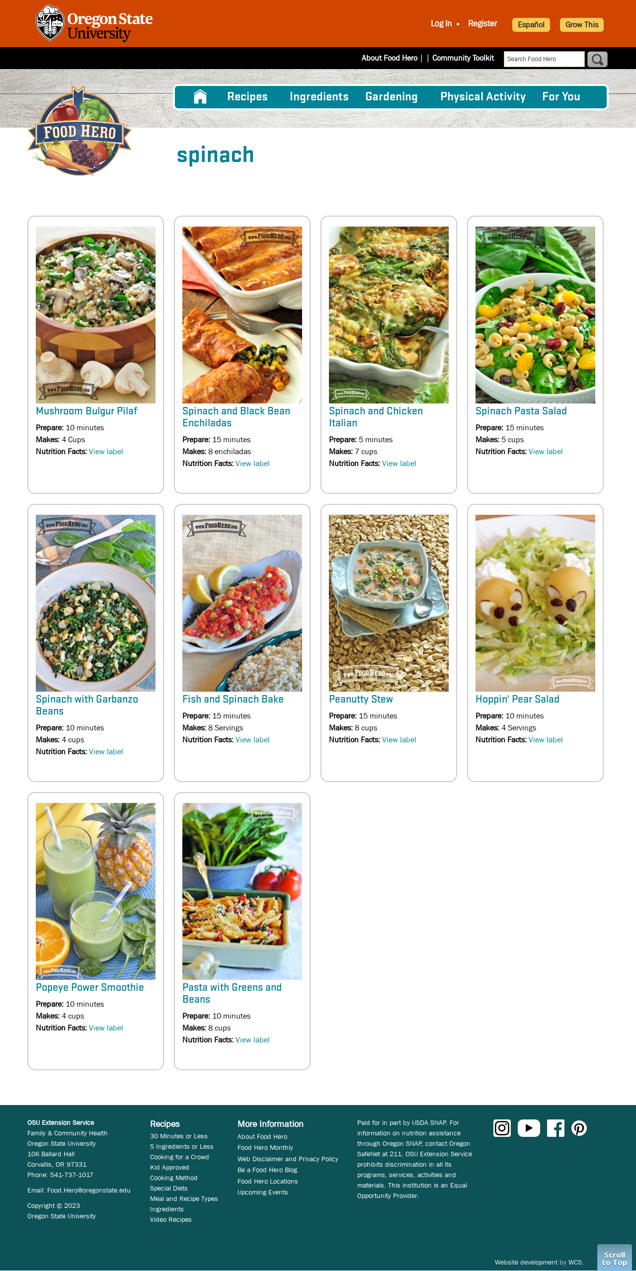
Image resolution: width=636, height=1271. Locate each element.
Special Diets (169, 1188)
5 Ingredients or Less (182, 1146)
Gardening (391, 97)
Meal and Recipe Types (184, 1198)
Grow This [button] (581, 24)
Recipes (247, 97)
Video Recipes (171, 1219)
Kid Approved (169, 1167)
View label (106, 451)
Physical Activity (483, 97)
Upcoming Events (263, 1192)
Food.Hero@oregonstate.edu (89, 1190)
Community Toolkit (463, 58)
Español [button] (531, 24)
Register (482, 23)
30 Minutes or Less (179, 1135)
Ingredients (319, 97)
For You (561, 97)
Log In (441, 23)
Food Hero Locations (268, 1181)
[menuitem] (200, 97)
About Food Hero (396, 58)
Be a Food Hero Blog (267, 1169)
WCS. (576, 1262)
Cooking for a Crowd (179, 1156)
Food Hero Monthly (265, 1147)
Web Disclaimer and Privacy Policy (288, 1158)
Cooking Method (174, 1177)
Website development (526, 1262)
